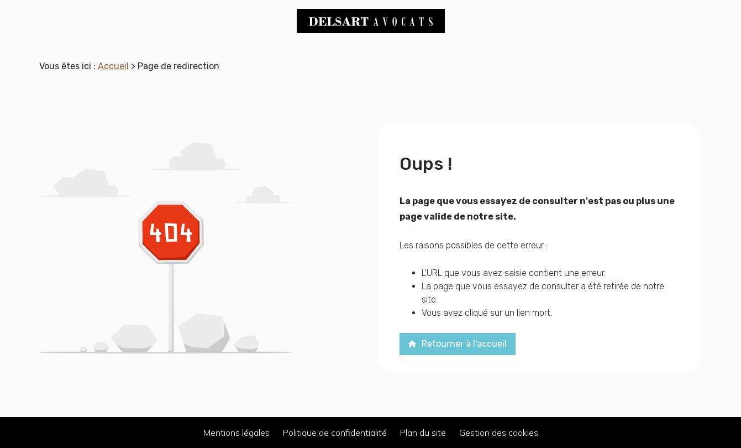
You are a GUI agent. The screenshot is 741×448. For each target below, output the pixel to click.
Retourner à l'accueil (457, 343)
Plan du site (423, 432)
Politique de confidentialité (335, 432)
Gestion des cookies (498, 432)
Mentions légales (236, 432)
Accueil (113, 66)
